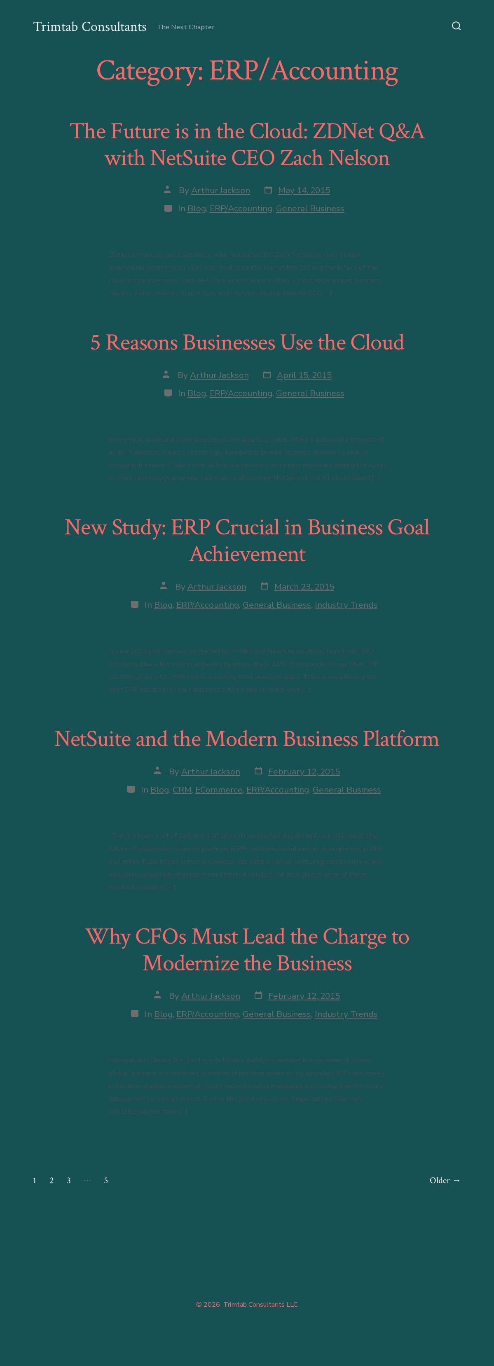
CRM (182, 789)
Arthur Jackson (220, 190)
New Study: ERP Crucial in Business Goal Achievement (247, 540)
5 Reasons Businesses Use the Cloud (247, 342)
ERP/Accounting (241, 208)
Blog (196, 208)
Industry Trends (346, 605)
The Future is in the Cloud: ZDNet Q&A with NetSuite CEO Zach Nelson (246, 144)
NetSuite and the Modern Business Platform (247, 739)
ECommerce (219, 789)
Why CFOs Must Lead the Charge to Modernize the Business (247, 950)
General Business (310, 208)
